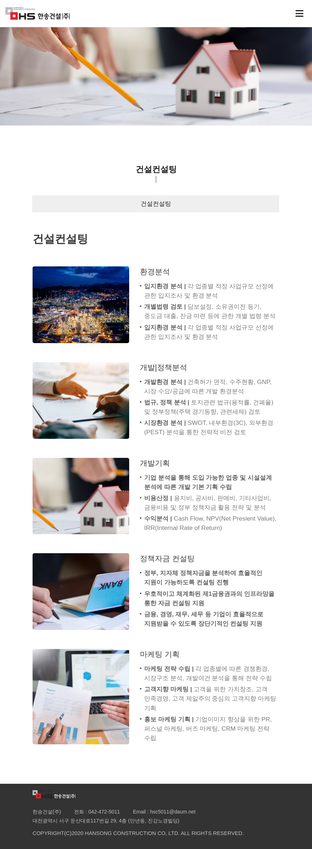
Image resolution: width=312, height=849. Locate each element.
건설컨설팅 (156, 203)
